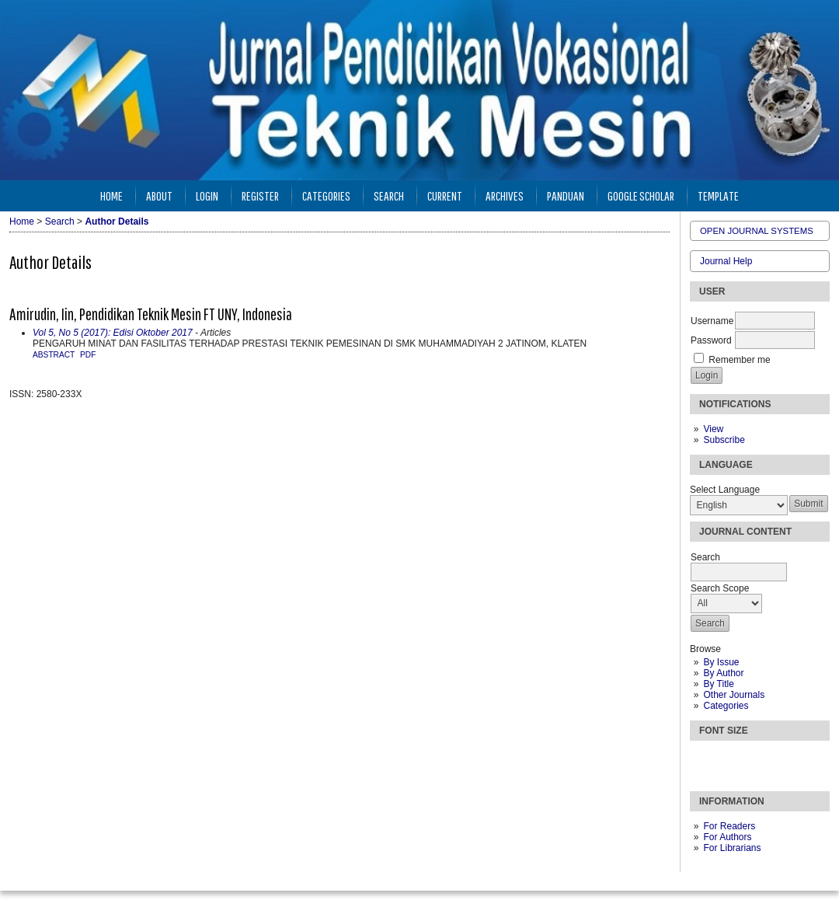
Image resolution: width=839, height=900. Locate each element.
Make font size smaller (704, 759)
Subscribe (723, 439)
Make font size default (728, 759)
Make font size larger (753, 759)
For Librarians (732, 847)
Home (111, 195)
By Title (718, 683)
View (713, 429)
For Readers (729, 826)
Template (718, 195)
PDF (88, 355)
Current (444, 195)
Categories (725, 705)
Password (711, 340)
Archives (505, 195)
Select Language (725, 489)
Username (712, 321)
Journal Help (726, 261)
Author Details (116, 221)
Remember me (739, 359)
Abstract (54, 355)
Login (207, 195)
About (159, 195)
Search (389, 195)
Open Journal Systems (756, 230)
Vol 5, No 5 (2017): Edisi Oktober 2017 (113, 332)
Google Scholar (640, 195)
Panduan (565, 195)
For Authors (727, 837)
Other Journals (733, 694)
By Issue (721, 662)
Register (260, 195)
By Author (723, 673)
